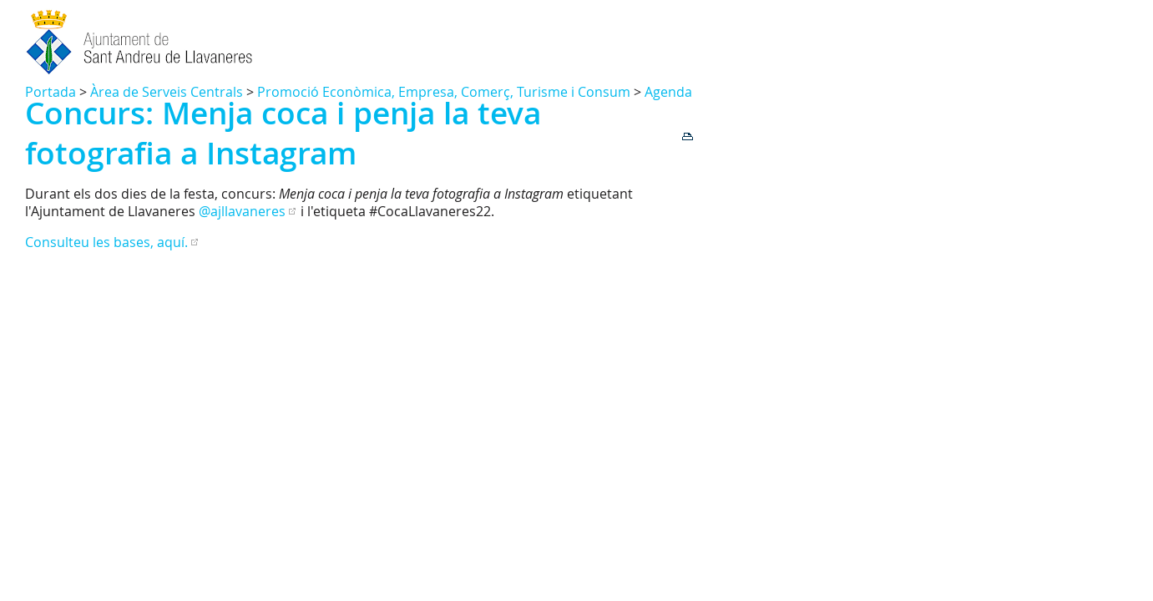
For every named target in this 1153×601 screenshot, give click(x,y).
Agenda (668, 92)
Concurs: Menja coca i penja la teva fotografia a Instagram (283, 133)
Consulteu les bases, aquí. (106, 242)
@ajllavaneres (242, 211)
